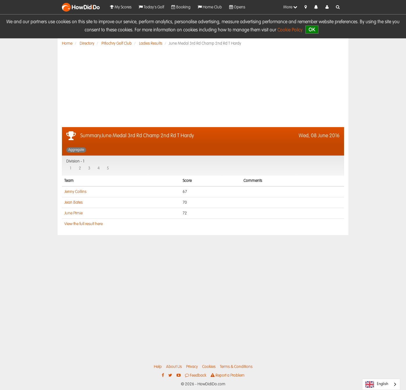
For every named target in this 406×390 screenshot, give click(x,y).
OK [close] (312, 29)
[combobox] (381, 384)
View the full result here (83, 224)
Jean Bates (73, 203)
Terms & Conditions (236, 367)
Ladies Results (150, 43)
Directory (87, 43)
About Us (174, 367)
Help (158, 367)
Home (67, 43)
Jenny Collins (75, 192)
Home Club (210, 7)
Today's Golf (151, 7)
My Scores (120, 7)
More (290, 7)
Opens (237, 7)
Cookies (209, 367)
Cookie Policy (289, 30)
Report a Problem (228, 375)
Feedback (195, 375)
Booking (180, 7)
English (376, 384)
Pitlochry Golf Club (116, 43)
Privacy (192, 367)
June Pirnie (73, 213)
